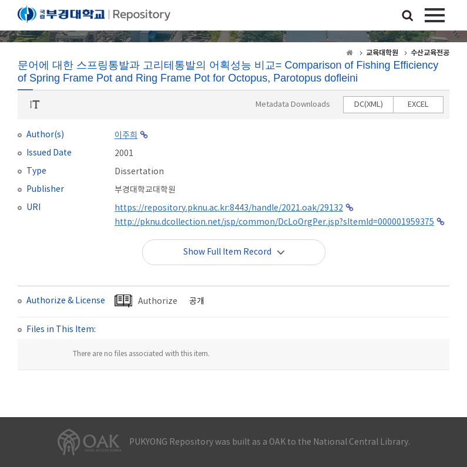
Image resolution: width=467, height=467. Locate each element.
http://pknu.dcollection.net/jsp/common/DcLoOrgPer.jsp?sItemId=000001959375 (274, 222)
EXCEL (418, 104)
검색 (408, 16)
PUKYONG (94, 18)
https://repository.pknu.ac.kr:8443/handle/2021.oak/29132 (229, 208)
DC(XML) (368, 104)
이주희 (126, 135)
